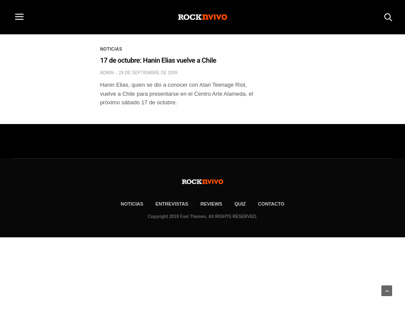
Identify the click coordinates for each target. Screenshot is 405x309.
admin (107, 72)
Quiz (240, 203)
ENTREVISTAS (171, 203)
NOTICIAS (132, 203)
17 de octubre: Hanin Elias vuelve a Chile (158, 60)
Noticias (111, 49)
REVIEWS (211, 203)
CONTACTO (271, 203)
